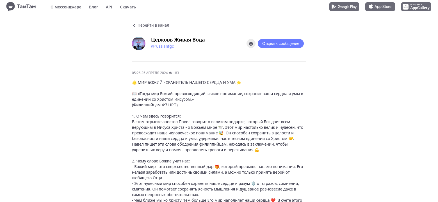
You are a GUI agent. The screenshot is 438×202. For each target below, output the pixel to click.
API (109, 7)
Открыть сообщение (280, 43)
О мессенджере (66, 7)
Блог (93, 7)
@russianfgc (162, 46)
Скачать (128, 7)
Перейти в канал (150, 25)
